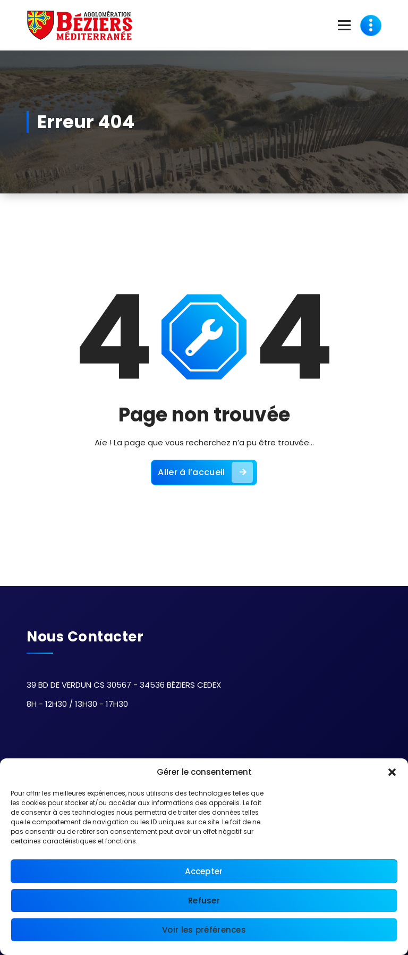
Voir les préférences (204, 929)
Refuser (204, 900)
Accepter (204, 871)
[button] (392, 772)
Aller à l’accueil (205, 472)
